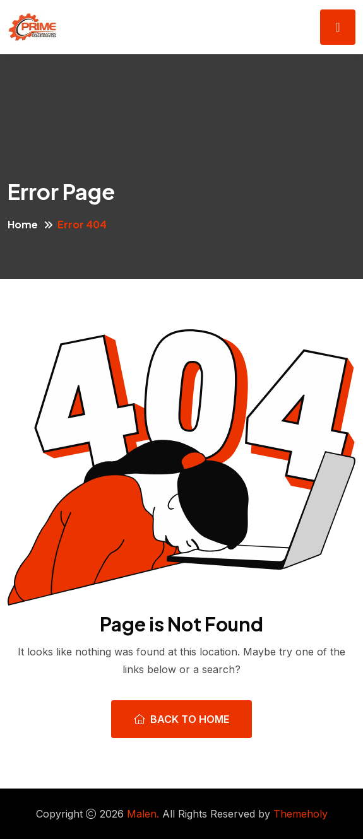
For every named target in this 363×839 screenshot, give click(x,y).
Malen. (143, 813)
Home (23, 224)
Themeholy (300, 813)
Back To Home (181, 719)
